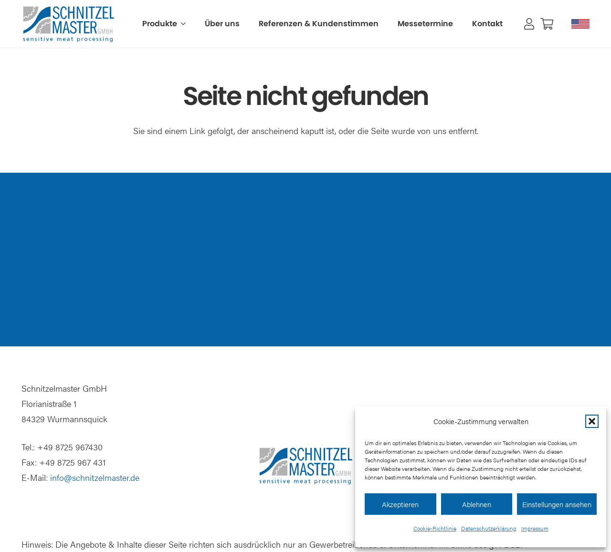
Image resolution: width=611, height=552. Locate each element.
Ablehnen (476, 504)
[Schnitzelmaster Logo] (68, 24)
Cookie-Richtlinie (434, 528)
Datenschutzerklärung (488, 528)
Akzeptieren (400, 504)
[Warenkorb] (546, 24)
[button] (592, 421)
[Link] (529, 24)
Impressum (534, 528)
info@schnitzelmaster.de (94, 477)
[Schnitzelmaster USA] (580, 24)
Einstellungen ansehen (556, 504)
